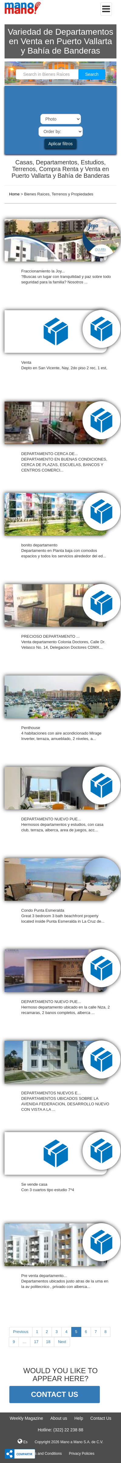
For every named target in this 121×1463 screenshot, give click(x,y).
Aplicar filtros (60, 143)
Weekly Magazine (26, 1418)
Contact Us (100, 1418)
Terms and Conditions (44, 1453)
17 (36, 1341)
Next (62, 1341)
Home (14, 194)
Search (92, 74)
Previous (21, 1331)
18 (48, 1341)
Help (78, 1418)
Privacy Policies (81, 1453)
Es (22, 1441)
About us (58, 1418)
